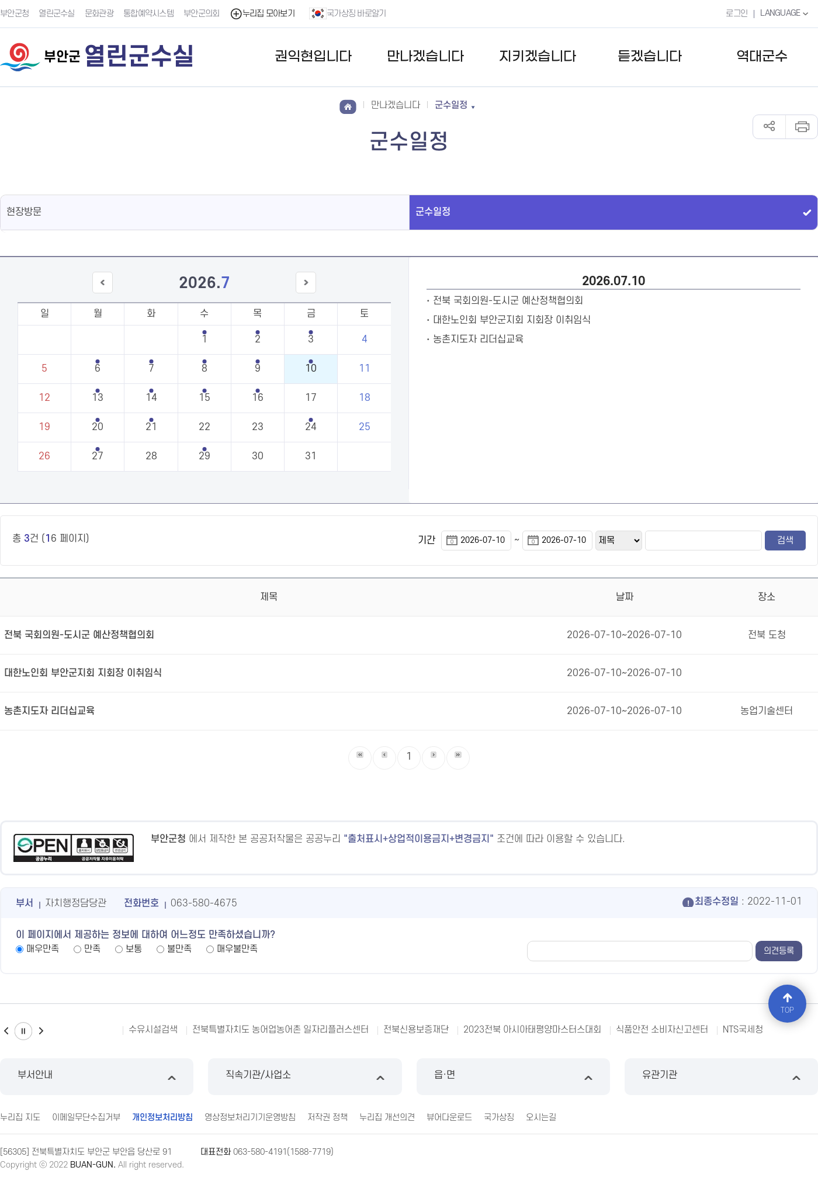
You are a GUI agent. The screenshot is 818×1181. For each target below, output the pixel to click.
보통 (134, 949)
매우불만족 (237, 949)
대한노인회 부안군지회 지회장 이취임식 (512, 320)
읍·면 (513, 1076)
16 (258, 398)
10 (311, 368)
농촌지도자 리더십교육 (478, 339)
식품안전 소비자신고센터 (662, 1029)
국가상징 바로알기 (347, 13)
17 (311, 398)
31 (311, 456)
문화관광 (99, 14)
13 (97, 398)
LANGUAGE (785, 13)
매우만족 (42, 949)
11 (364, 368)
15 (204, 398)
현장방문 (23, 212)
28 (151, 456)
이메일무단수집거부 (86, 1118)
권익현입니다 (313, 57)
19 (44, 427)
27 (97, 456)
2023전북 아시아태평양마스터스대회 (532, 1029)
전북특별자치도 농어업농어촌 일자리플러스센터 (280, 1029)
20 (97, 427)
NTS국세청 (743, 1029)
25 (364, 427)
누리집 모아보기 (262, 14)
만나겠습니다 (425, 57)
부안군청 (14, 14)
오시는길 (541, 1118)
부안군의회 (201, 14)
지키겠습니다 (537, 57)
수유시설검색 (153, 1029)
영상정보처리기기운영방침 (250, 1118)
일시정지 (23, 1031)
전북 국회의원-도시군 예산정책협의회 (508, 301)
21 (151, 427)
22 (204, 427)
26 (44, 456)
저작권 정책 (327, 1118)
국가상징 (499, 1118)
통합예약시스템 (148, 14)
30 (258, 456)
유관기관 (721, 1076)
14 (151, 398)
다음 (41, 1031)
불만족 (179, 949)
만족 (92, 949)
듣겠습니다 (650, 57)
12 (44, 398)
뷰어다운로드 (449, 1118)
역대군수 (762, 57)
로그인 (736, 14)
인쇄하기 (801, 126)
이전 (6, 1031)
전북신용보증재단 (416, 1029)
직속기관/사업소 (305, 1076)
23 (258, 427)
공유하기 (769, 126)
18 (364, 398)
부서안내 (97, 1076)
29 (204, 456)
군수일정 (432, 212)
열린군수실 (57, 14)
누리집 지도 (20, 1118)
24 (311, 427)
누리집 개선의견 (387, 1118)
